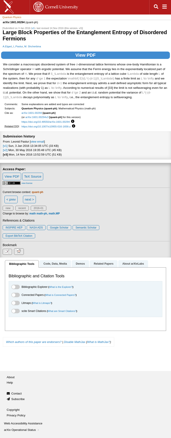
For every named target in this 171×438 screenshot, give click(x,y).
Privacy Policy (16, 415)
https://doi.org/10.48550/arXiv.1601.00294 (46, 121)
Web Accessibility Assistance (23, 423)
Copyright (13, 409)
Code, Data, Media (55, 263)
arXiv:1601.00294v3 (37, 117)
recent (22, 208)
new (8, 208)
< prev (11, 199)
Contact (16, 393)
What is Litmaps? (42, 303)
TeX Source (32, 176)
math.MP (54, 213)
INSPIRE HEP (14, 227)
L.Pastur (18, 46)
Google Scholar (59, 227)
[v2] (5, 150)
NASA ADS (36, 227)
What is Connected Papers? (60, 295)
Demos (80, 263)
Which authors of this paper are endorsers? (33, 342)
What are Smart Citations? (62, 311)
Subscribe (18, 399)
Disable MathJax (74, 342)
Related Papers (103, 263)
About (10, 377)
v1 (33, 28)
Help (10, 382)
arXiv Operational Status (22, 430)
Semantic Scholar (85, 227)
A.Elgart (7, 46)
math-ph (42, 213)
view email (37, 141)
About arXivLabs (133, 263)
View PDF (85, 55)
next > (29, 199)
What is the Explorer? (61, 287)
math (32, 213)
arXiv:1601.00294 (32, 112)
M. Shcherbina (32, 46)
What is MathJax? (98, 342)
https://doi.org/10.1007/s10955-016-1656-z (46, 126)
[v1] (5, 145)
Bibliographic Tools (21, 264)
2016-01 (38, 208)
